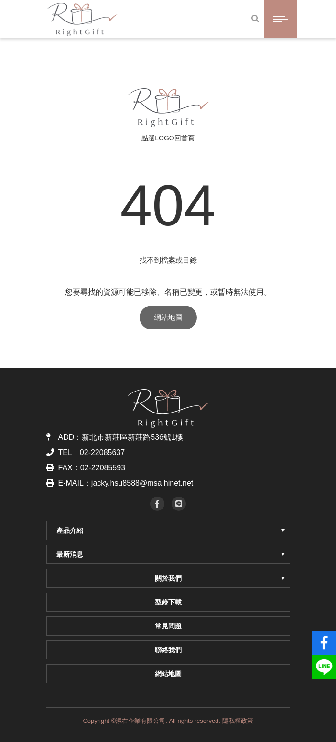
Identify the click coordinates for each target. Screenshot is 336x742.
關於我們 (220, 578)
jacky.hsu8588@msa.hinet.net (142, 483)
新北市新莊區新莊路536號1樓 (132, 437)
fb (324, 638)
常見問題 (168, 626)
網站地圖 (168, 317)
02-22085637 (102, 452)
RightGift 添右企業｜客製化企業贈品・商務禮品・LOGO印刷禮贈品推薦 (168, 107)
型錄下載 (168, 602)
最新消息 (170, 554)
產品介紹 (170, 530)
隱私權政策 (237, 720)
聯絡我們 (168, 650)
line (324, 662)
